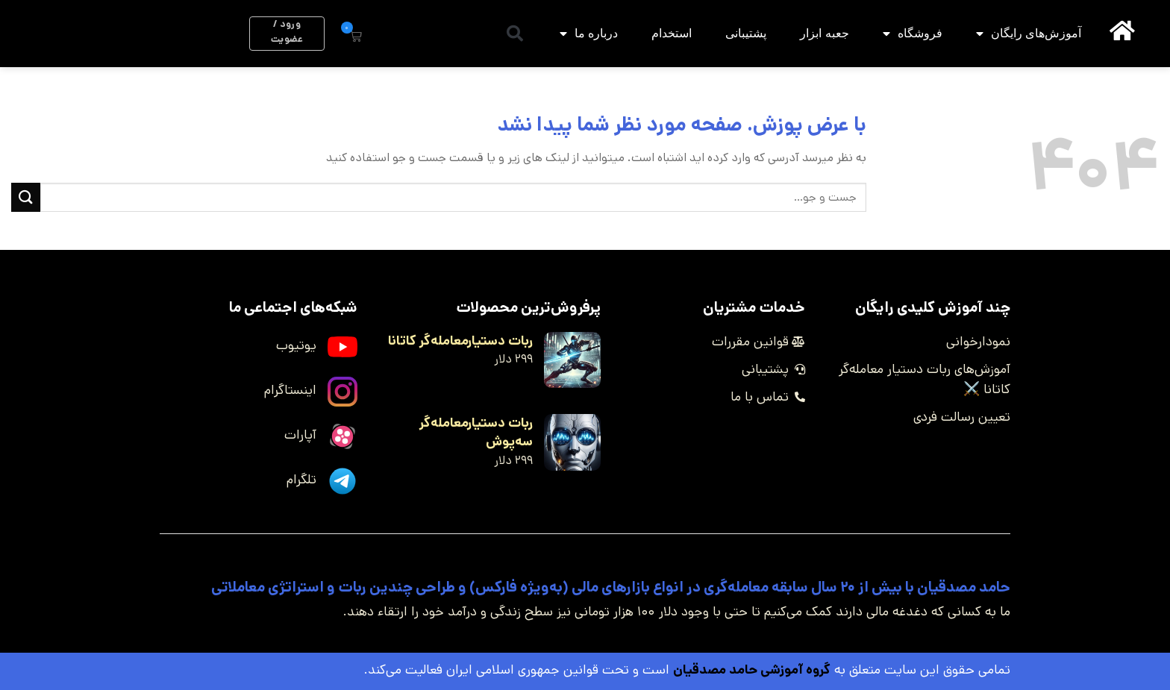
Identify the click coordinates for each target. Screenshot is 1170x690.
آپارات (300, 435)
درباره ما (589, 33)
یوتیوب (296, 345)
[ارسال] (25, 197)
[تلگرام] (342, 481)
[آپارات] (342, 436)
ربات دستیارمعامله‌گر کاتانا (460, 341)
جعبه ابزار (824, 33)
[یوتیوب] (342, 347)
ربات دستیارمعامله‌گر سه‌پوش (476, 432)
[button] (515, 33)
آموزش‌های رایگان (1028, 33)
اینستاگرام (290, 390)
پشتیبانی (745, 33)
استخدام (671, 33)
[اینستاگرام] (342, 392)
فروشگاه (912, 33)
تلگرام (301, 479)
